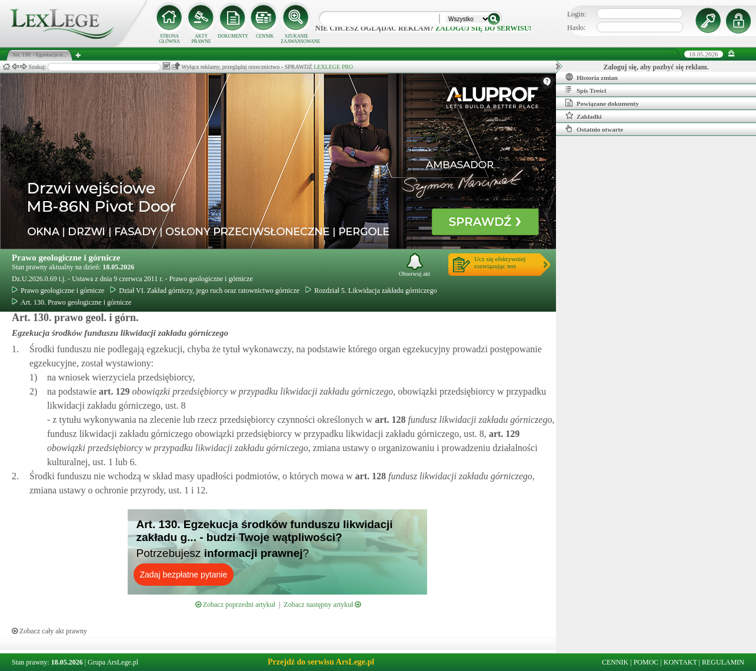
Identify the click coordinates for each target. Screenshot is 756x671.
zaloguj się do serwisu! (483, 28)
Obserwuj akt (415, 265)
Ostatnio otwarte (594, 129)
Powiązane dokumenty (602, 103)
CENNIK (265, 36)
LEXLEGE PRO (333, 67)
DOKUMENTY (233, 36)
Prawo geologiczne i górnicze (66, 257)
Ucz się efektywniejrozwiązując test (499, 262)
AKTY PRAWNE (201, 39)
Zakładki (583, 116)
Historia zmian (591, 77)
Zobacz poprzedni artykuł (235, 604)
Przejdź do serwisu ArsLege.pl (321, 661)
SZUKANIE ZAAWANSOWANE (296, 39)
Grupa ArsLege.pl (113, 662)
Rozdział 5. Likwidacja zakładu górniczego (371, 290)
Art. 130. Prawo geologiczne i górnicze (71, 302)
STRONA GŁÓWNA (169, 39)
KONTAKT (680, 662)
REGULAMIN (723, 662)
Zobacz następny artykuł (322, 604)
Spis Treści (585, 90)
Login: (576, 14)
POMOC (646, 662)
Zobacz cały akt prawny (49, 631)
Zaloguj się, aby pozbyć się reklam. (656, 67)
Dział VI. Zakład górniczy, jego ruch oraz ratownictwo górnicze (204, 290)
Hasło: (576, 28)
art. (112, 391)
